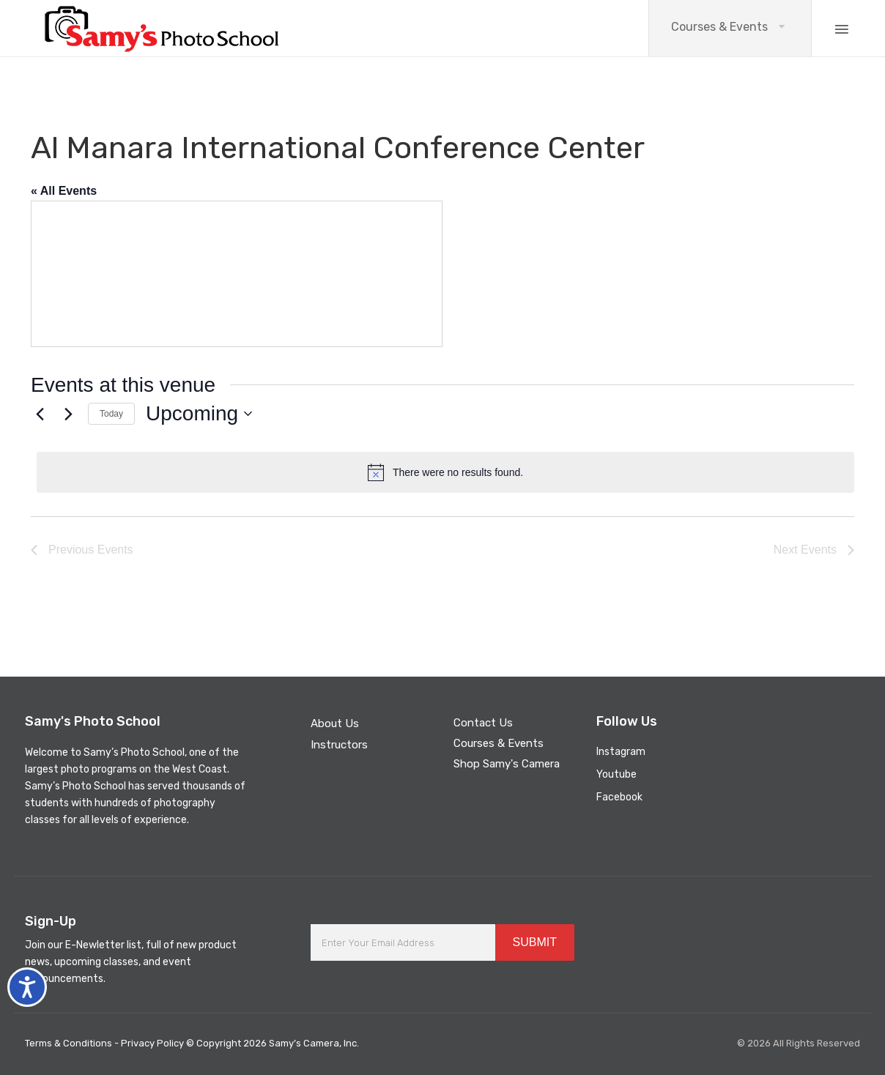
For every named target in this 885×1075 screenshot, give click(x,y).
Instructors (339, 744)
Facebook (619, 797)
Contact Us (483, 722)
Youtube (616, 774)
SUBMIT (535, 942)
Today (111, 414)
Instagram (620, 751)
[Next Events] (68, 414)
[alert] (445, 472)
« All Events (64, 191)
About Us (335, 723)
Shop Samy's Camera (506, 763)
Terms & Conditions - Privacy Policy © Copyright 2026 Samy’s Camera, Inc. (192, 1043)
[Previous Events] (39, 414)
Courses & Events (719, 27)
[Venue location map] (236, 274)
